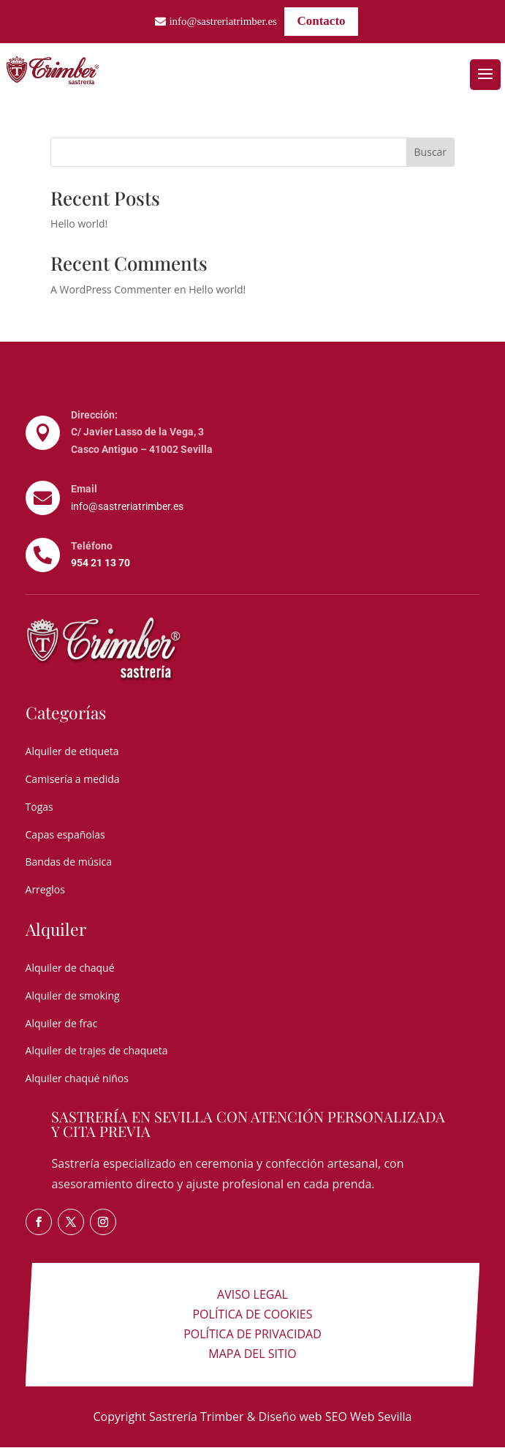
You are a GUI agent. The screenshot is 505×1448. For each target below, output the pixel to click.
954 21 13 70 (100, 563)
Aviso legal (252, 1294)
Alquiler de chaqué (70, 968)
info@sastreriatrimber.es (223, 21)
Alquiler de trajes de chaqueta (97, 1050)
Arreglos (45, 889)
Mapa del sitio (252, 1354)
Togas (39, 807)
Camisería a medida (73, 779)
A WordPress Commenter (110, 289)
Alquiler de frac (62, 1023)
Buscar (430, 152)
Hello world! (78, 223)
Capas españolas (65, 834)
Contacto (321, 21)
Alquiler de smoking (73, 995)
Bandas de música (69, 862)
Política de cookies (252, 1314)
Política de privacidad (252, 1334)
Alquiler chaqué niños (77, 1078)
